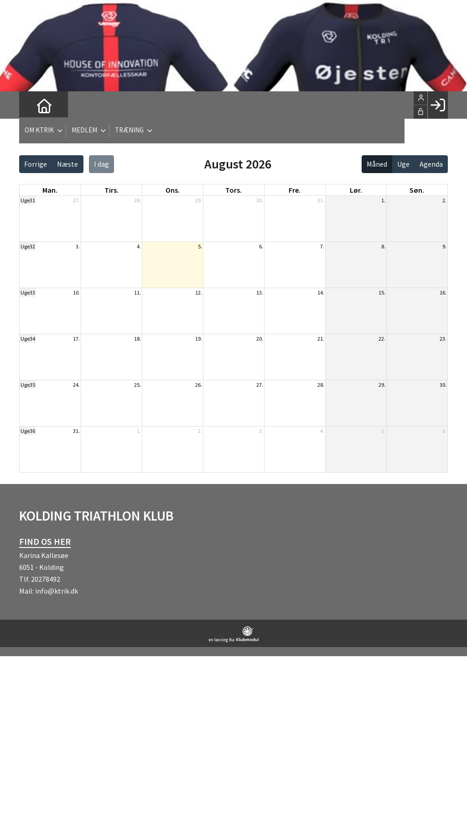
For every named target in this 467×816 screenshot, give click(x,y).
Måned (377, 163)
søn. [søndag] (417, 190)
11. (137, 292)
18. (137, 338)
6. (261, 246)
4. (139, 246)
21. (320, 338)
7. (322, 246)
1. (383, 200)
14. (320, 292)
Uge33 (28, 292)
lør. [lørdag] (356, 190)
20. (259, 338)
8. (383, 246)
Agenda (431, 163)
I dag (101, 163)
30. (259, 200)
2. (444, 200)
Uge (403, 163)
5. (200, 246)
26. (198, 384)
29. (198, 200)
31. (320, 200)
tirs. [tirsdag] (111, 190)
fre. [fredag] (295, 190)
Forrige (35, 163)
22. (382, 338)
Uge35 (28, 384)
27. (76, 200)
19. (198, 338)
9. (444, 246)
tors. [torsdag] (233, 190)
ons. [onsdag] (173, 190)
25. (137, 384)
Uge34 (28, 338)
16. (443, 292)
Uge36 (28, 430)
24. (76, 384)
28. (137, 200)
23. (443, 338)
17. (76, 338)
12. (198, 292)
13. (259, 292)
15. (382, 292)
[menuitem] (33, 105)
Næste (67, 163)
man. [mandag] (49, 190)
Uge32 (28, 246)
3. (78, 246)
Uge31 (28, 200)
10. (76, 292)
